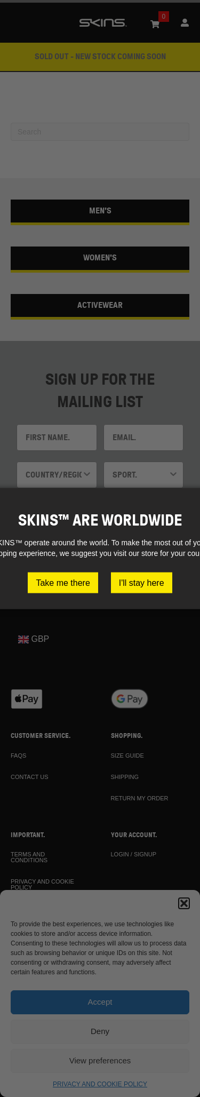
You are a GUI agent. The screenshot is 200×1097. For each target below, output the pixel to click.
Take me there (63, 582)
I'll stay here (141, 582)
